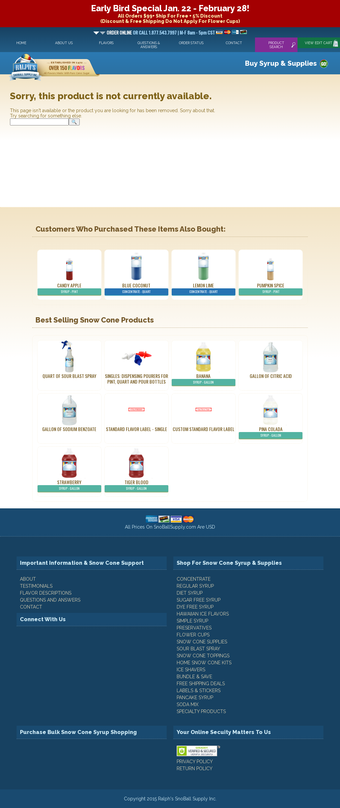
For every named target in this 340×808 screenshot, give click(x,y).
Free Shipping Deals (201, 683)
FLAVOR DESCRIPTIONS (45, 593)
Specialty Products (201, 711)
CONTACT (31, 607)
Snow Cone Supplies (202, 641)
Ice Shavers (191, 669)
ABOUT (28, 579)
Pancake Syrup (195, 697)
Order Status (191, 43)
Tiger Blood (136, 485)
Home (21, 43)
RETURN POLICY (194, 768)
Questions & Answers (148, 45)
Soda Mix (188, 704)
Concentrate (194, 579)
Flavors (106, 43)
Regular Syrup (195, 586)
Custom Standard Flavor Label (203, 428)
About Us (64, 43)
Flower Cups (193, 634)
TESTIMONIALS (36, 586)
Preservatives (194, 627)
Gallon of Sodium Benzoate (69, 428)
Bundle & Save (194, 676)
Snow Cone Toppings (203, 655)
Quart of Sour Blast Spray (69, 375)
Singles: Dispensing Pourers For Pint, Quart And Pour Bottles (136, 378)
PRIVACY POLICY (195, 761)
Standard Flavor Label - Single (136, 428)
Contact (234, 43)
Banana (203, 379)
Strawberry (69, 485)
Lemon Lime (203, 289)
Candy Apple (69, 289)
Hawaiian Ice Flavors (203, 614)
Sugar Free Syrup (198, 600)
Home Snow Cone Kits (204, 662)
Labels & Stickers (198, 690)
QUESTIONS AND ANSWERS (50, 600)
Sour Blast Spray (198, 648)
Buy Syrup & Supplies (281, 63)
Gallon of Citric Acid (271, 375)
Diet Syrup (190, 593)
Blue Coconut (136, 289)
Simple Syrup (192, 621)
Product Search (276, 45)
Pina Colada (270, 432)
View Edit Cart (318, 43)
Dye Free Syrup (195, 607)
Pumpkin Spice (270, 289)
